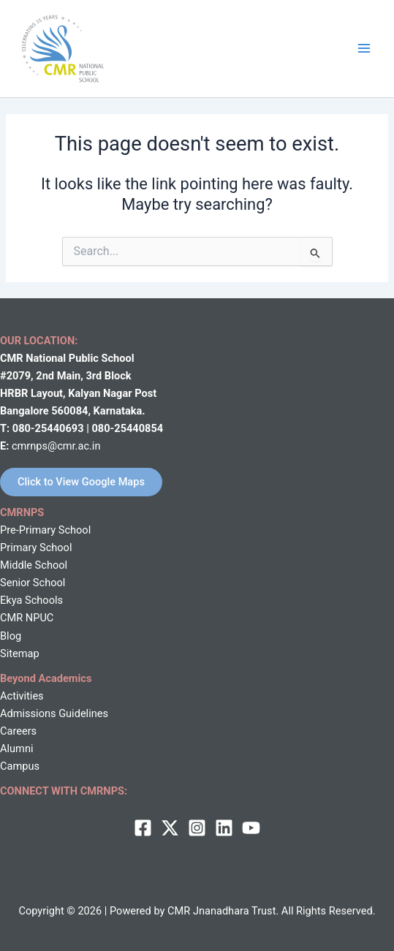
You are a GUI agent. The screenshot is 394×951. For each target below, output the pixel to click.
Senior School (32, 582)
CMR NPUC (26, 617)
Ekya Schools (31, 600)
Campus (19, 766)
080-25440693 (49, 428)
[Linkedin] (224, 828)
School (49, 565)
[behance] (251, 828)
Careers (18, 731)
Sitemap (19, 653)
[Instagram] (197, 828)
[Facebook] (143, 828)
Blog (10, 636)
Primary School (36, 547)
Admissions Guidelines (54, 713)
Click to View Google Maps (81, 481)
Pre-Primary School (45, 530)
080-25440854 (127, 428)
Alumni (16, 748)
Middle (16, 565)
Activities (22, 695)
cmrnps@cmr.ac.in (56, 445)
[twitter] (170, 828)
